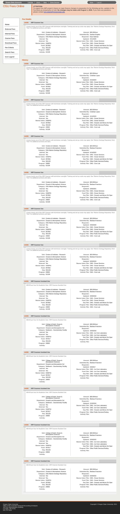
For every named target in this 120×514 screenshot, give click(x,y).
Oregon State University (14, 2)
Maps (45, 2)
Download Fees (11, 43)
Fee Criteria (9, 47)
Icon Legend (9, 57)
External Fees (10, 29)
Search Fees (9, 52)
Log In (99, 2)
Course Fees (10, 38)
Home (91, 2)
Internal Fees (10, 34)
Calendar (30, 2)
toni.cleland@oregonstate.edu (54, 12)
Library (38, 2)
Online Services (54, 2)
